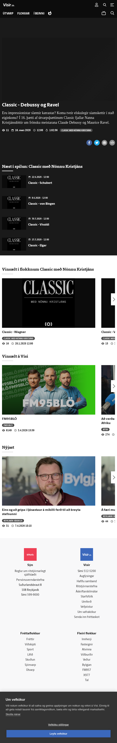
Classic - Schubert (40, 183)
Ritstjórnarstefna (86, 586)
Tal (87, 680)
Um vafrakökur (87, 612)
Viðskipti (30, 644)
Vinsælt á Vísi (15, 356)
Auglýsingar (87, 576)
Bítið (105, 429)
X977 (86, 675)
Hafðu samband (87, 581)
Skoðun (30, 660)
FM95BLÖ (9, 419)
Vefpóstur (87, 607)
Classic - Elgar (37, 245)
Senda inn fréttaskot (86, 617)
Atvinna (86, 649)
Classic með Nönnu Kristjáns (76, 130)
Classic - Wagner (14, 332)
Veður (86, 660)
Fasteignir (87, 644)
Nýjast (8, 447)
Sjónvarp (30, 665)
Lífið (30, 655)
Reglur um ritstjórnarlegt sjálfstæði (30, 573)
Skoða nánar (13, 714)
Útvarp (30, 670)
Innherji (87, 639)
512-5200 (90, 571)
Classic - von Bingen (41, 203)
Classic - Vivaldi (38, 224)
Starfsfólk (87, 596)
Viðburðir (87, 655)
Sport (30, 649)
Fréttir (30, 639)
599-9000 (33, 595)
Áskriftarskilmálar (87, 591)
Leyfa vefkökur (58, 733)
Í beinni (39, 13)
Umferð (87, 601)
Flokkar (23, 13)
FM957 (86, 670)
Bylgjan (86, 665)
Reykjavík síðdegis (13, 520)
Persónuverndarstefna (30, 580)
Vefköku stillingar (58, 724)
